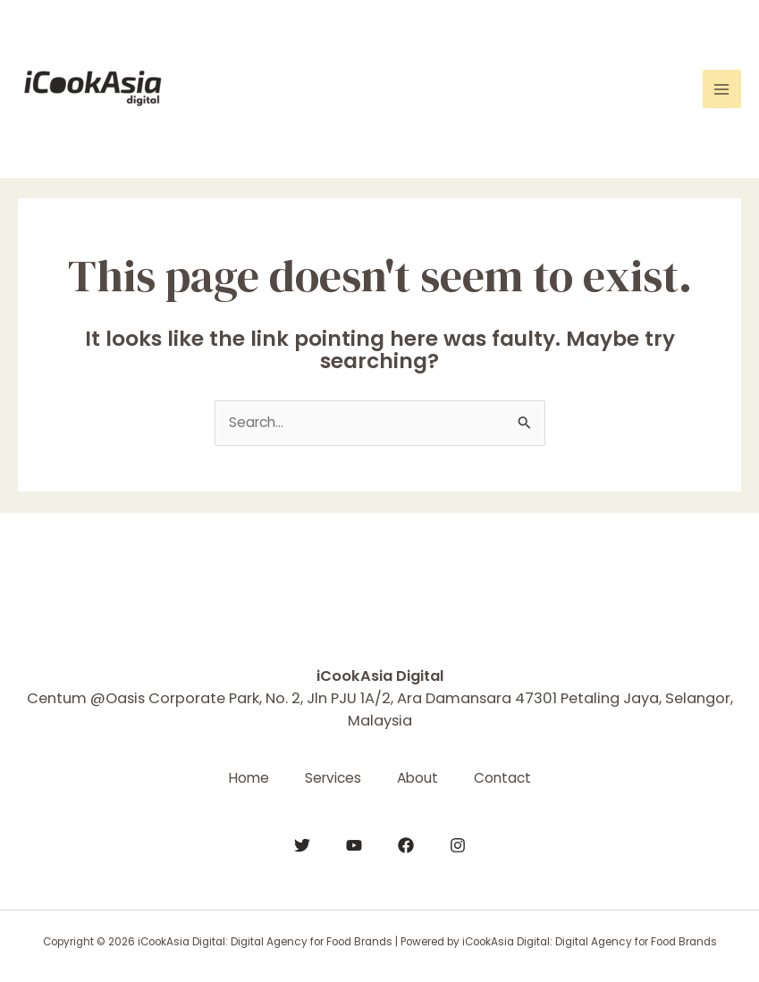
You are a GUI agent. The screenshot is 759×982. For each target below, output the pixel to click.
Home (249, 777)
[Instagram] (458, 845)
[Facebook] (406, 845)
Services (333, 777)
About (417, 777)
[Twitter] (302, 845)
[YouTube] (354, 845)
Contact (502, 777)
